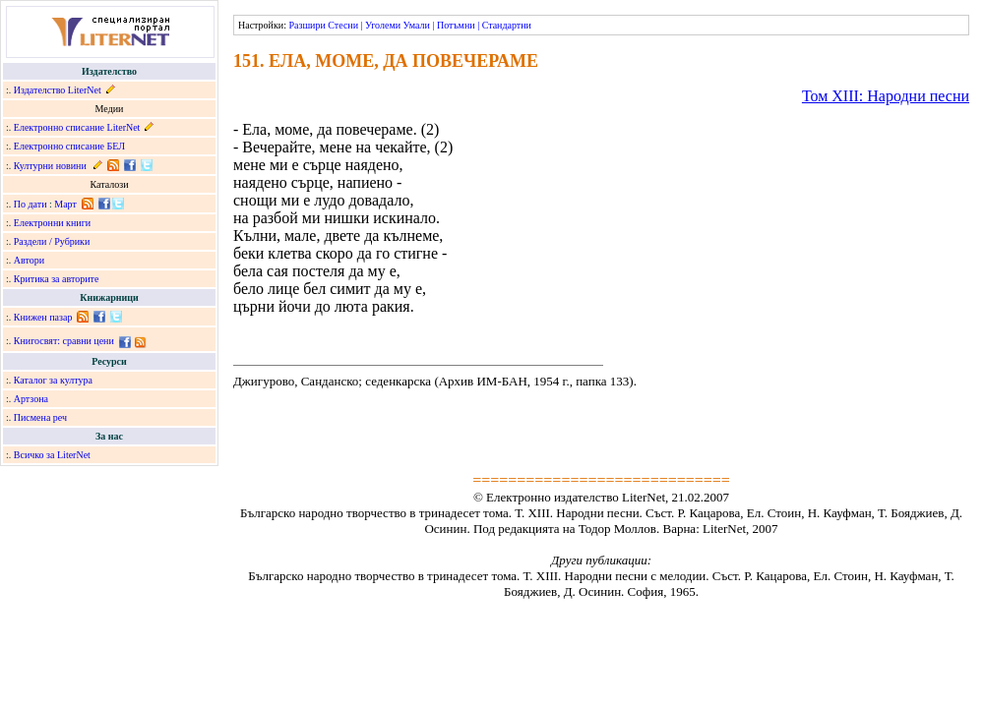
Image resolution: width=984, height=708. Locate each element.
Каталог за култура (53, 380)
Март (65, 204)
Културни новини (50, 165)
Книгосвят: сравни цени (64, 340)
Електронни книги (52, 222)
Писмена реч (40, 417)
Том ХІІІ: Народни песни (885, 96)
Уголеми (382, 25)
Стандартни (506, 25)
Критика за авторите (56, 278)
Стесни (343, 25)
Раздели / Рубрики (52, 241)
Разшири (306, 25)
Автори (29, 260)
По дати (30, 204)
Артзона (31, 398)
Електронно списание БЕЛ (69, 146)
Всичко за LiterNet (52, 454)
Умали (416, 25)
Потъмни (456, 25)
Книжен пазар (43, 317)
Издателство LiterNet (57, 90)
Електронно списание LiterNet (77, 127)
